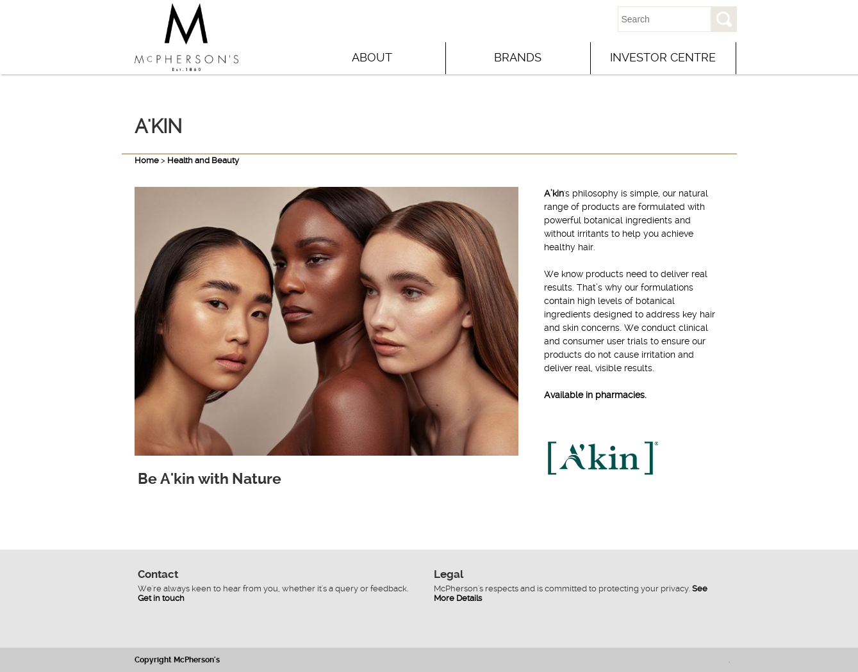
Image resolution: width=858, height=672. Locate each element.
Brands (517, 57)
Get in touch (161, 598)
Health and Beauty (203, 160)
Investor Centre (663, 57)
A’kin (554, 193)
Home (147, 160)
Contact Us (561, 19)
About (372, 57)
